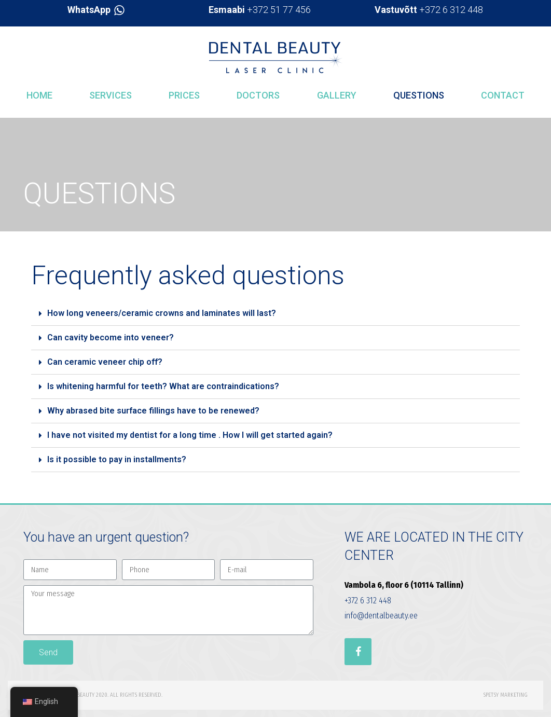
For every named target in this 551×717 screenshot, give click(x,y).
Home (39, 95)
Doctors (258, 95)
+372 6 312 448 (429, 9)
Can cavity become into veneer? (110, 337)
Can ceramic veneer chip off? (104, 362)
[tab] (275, 313)
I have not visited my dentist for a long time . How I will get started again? (190, 435)
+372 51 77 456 (260, 9)
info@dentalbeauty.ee (381, 616)
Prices (184, 95)
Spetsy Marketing (505, 695)
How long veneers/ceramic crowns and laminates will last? (161, 313)
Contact (503, 95)
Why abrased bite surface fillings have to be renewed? (153, 411)
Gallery (336, 95)
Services (110, 95)
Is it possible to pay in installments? (116, 459)
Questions (418, 95)
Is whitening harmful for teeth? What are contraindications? (163, 386)
